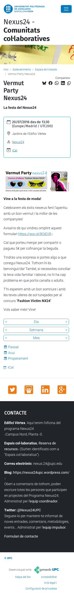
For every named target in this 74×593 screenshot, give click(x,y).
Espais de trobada (46, 69)
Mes (36, 338)
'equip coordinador (43, 501)
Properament (18, 358)
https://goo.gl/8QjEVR (34, 234)
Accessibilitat (49, 576)
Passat (13, 347)
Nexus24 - (26, 30)
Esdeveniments (22, 69)
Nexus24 (18, 142)
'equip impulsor (54, 527)
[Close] (66, 9)
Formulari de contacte (21, 536)
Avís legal (49, 582)
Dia (36, 322)
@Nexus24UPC (29, 510)
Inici (5, 69)
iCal (14, 150)
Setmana (36, 330)
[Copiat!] (69, 83)
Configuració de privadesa (41, 588)
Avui (11, 353)
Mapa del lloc (23, 576)
